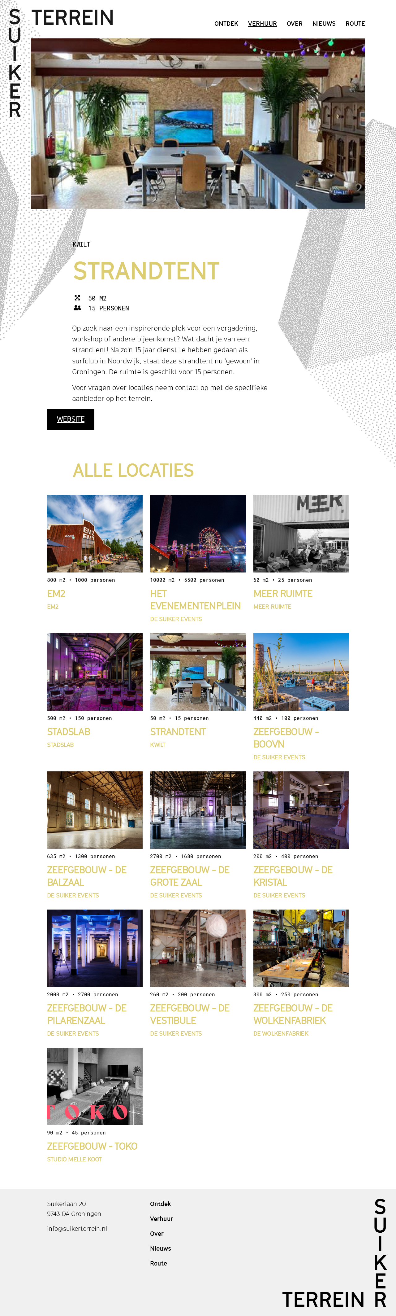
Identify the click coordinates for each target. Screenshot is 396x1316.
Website (70, 419)
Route (355, 23)
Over (295, 23)
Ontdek (226, 23)
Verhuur (262, 23)
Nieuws (324, 23)
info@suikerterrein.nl (77, 1228)
